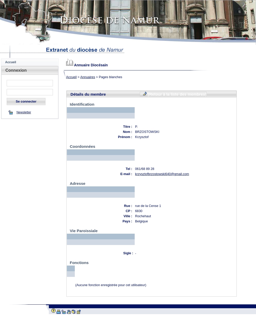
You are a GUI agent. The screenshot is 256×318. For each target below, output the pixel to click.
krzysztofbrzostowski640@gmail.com (162, 174)
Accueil (71, 77)
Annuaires (87, 77)
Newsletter (23, 112)
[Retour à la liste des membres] (174, 94)
